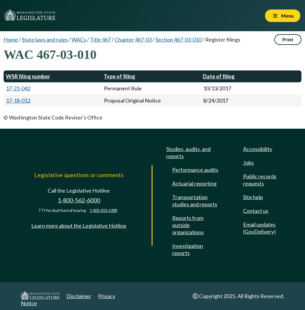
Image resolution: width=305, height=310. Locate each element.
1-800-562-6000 (79, 200)
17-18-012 (18, 100)
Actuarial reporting (194, 183)
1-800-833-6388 (103, 210)
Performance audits (195, 169)
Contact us (255, 210)
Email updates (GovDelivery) (259, 228)
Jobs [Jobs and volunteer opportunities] (248, 162)
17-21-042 (18, 88)
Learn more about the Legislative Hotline (78, 225)
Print (287, 39)
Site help (253, 197)
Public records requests (259, 180)
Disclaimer (78, 296)
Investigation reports (187, 249)
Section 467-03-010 (178, 39)
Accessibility (257, 149)
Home (11, 39)
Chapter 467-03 (133, 39)
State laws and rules (45, 39)
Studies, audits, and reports (188, 152)
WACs (78, 39)
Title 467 (100, 39)
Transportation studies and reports (194, 200)
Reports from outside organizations (188, 225)
